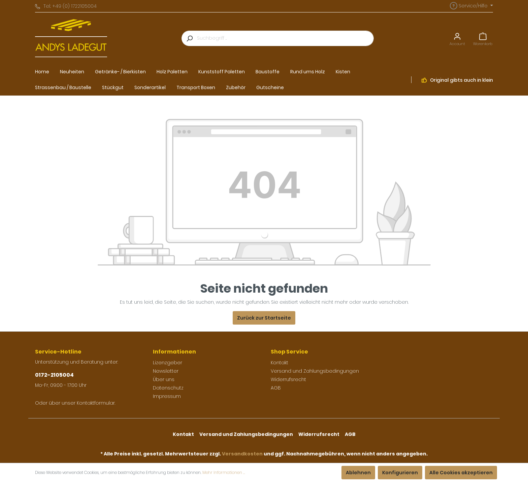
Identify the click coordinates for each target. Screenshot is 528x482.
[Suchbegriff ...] (285, 38)
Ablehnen (358, 472)
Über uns (163, 379)
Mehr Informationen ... (223, 472)
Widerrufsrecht (288, 379)
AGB (276, 387)
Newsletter (165, 371)
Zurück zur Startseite (264, 317)
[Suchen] (189, 38)
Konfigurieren (400, 472)
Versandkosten (242, 453)
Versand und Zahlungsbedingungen (315, 371)
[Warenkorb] (482, 38)
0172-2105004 (54, 375)
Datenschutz (168, 387)
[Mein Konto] (457, 38)
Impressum (167, 396)
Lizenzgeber (167, 362)
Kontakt (279, 362)
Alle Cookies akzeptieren (461, 472)
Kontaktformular (96, 403)
